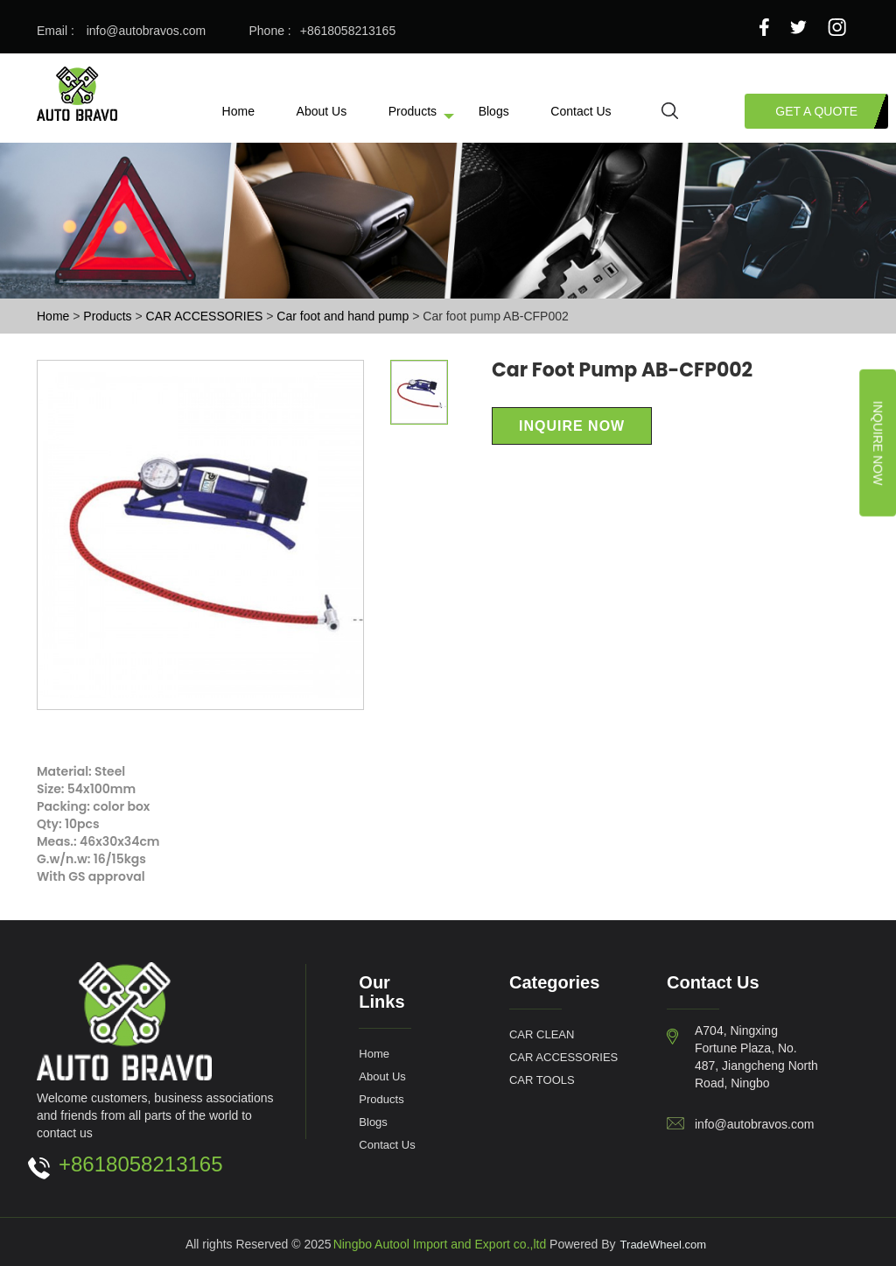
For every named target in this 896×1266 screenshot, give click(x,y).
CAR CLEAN (541, 1034)
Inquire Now (878, 443)
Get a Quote (816, 110)
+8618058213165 (348, 30)
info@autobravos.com (146, 30)
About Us (322, 110)
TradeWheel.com (663, 1244)
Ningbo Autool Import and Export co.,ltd (440, 1243)
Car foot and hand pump (344, 315)
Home (238, 110)
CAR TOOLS (542, 1079)
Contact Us (580, 110)
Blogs (494, 110)
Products (412, 110)
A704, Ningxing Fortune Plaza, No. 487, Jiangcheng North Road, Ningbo (756, 1056)
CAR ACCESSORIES (206, 315)
